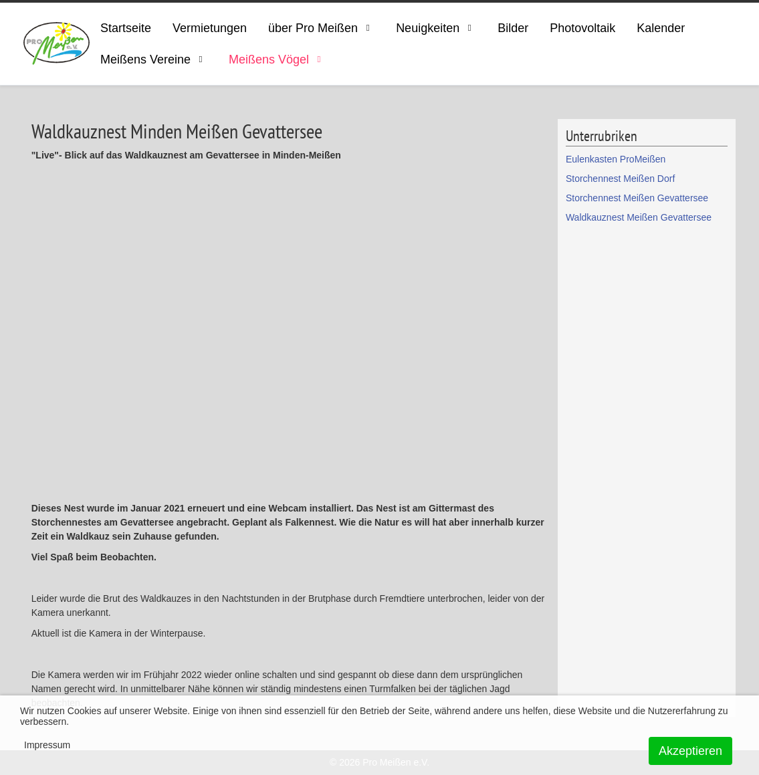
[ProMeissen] (56, 44)
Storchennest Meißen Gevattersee (637, 198)
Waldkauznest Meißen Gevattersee (639, 217)
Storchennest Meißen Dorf (620, 178)
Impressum (47, 745)
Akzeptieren (690, 751)
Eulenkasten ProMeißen (615, 159)
